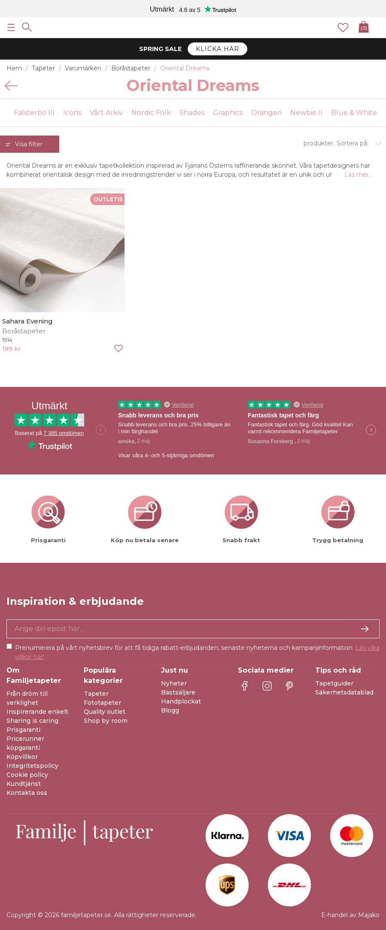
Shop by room (106, 721)
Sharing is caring (32, 721)
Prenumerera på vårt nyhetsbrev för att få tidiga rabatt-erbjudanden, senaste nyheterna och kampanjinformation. (197, 652)
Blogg (170, 710)
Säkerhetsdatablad (344, 692)
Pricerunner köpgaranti (25, 743)
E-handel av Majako (350, 915)
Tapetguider (334, 683)
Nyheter (174, 683)
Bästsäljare (178, 692)
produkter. (319, 143)
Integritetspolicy (32, 766)
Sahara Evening (27, 321)
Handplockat (181, 701)
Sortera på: (352, 143)
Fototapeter (102, 703)
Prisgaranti (23, 730)
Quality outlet (104, 712)
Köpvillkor (22, 757)
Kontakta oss (26, 793)
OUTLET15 (108, 199)
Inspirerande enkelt (37, 712)
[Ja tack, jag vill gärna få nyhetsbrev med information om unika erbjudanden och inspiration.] (193, 628)
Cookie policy (27, 775)
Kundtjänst (23, 784)
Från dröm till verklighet (27, 698)
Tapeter (96, 694)
